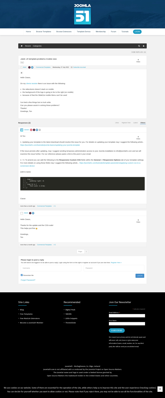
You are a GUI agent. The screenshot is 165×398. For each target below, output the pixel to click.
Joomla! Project (94, 371)
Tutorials (125, 32)
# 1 (55, 208)
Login (137, 32)
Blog (22, 312)
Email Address (114, 315)
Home (28, 32)
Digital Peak (70, 312)
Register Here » (116, 264)
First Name (113, 322)
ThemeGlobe (70, 325)
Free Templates (26, 316)
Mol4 (24, 67)
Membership (101, 32)
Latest (135, 123)
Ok (160, 389)
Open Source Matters (112, 371)
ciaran (26, 130)
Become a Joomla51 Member (31, 325)
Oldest (143, 123)
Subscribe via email (78, 67)
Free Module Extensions (30, 320)
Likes (117, 123)
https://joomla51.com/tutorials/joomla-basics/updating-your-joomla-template (50, 145)
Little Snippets (71, 320)
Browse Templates (43, 32)
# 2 (55, 247)
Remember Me (28, 277)
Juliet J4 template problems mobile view (38, 59)
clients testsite (31, 83)
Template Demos (83, 32)
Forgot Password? (28, 282)
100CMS (68, 316)
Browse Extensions (64, 32)
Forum (113, 32)
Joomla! (60, 374)
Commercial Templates (43, 67)
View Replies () (139, 52)
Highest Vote (126, 123)
